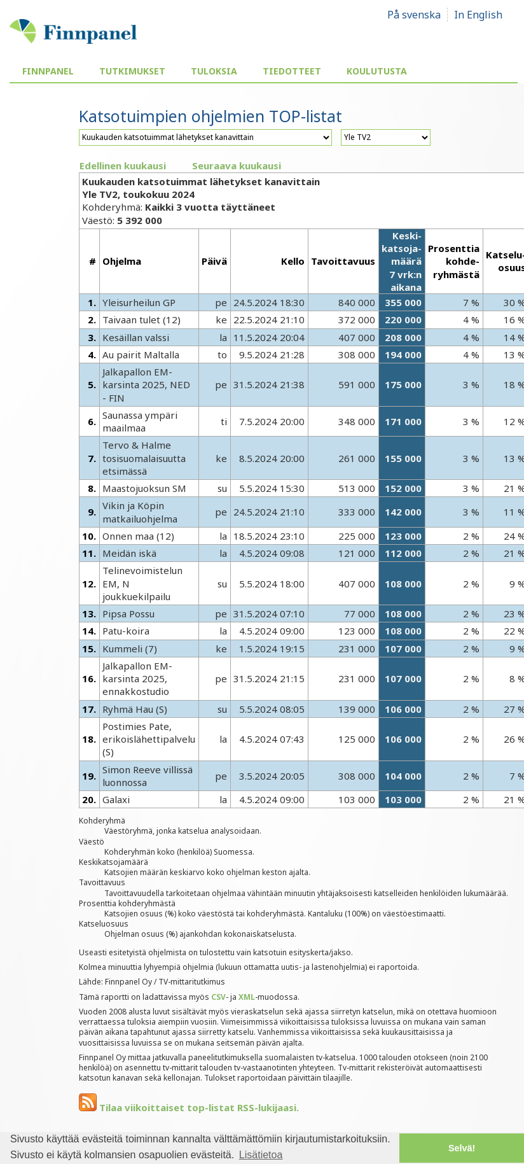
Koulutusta (377, 71)
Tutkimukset (132, 71)
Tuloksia (214, 71)
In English (478, 15)
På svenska (414, 15)
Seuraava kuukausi (236, 165)
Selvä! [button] (461, 1148)
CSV (218, 997)
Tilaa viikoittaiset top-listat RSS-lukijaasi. (189, 1107)
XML (246, 997)
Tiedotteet (292, 71)
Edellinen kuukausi (122, 165)
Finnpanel (48, 71)
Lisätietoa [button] (261, 1154)
